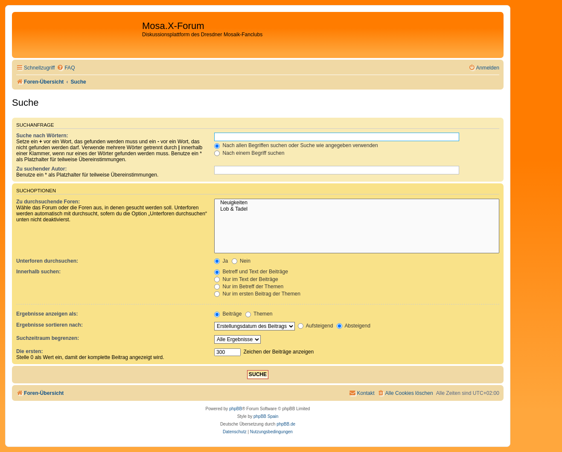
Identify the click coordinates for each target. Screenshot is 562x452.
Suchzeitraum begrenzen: (47, 338)
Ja (221, 261)
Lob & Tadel (356, 209)
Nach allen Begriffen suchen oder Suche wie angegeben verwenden (296, 145)
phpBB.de (286, 424)
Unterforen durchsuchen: (47, 261)
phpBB (235, 408)
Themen (259, 314)
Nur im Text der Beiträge (246, 279)
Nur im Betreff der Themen (248, 287)
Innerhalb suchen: (38, 272)
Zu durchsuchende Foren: (48, 202)
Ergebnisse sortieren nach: (49, 325)
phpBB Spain (265, 416)
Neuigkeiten (356, 203)
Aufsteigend (315, 326)
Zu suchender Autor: (41, 169)
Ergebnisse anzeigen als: (47, 314)
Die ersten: (29, 351)
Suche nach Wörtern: (42, 136)
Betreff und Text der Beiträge (251, 272)
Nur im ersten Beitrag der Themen (257, 294)
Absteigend (353, 326)
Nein (241, 261)
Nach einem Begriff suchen (249, 153)
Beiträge (228, 314)
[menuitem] (66, 68)
